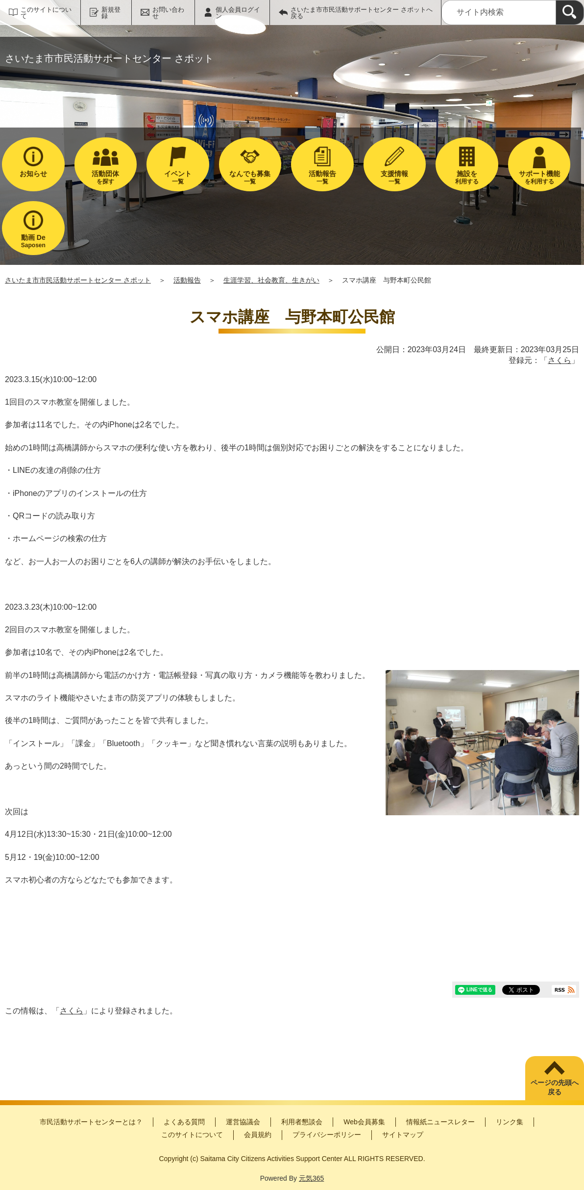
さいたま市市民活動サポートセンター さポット (78, 280)
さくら (559, 360)
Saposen (33, 241)
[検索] (570, 12)
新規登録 (111, 13)
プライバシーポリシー (326, 1134)
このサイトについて (46, 13)
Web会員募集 (364, 1122)
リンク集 (509, 1122)
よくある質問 (184, 1122)
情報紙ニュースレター (440, 1122)
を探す (105, 177)
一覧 (177, 177)
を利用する (539, 177)
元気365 (311, 1178)
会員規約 (257, 1134)
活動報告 (187, 280)
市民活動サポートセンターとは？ (91, 1122)
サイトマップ (402, 1134)
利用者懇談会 (301, 1122)
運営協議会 (243, 1122)
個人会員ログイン (238, 13)
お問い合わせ (168, 13)
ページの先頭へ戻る (555, 1087)
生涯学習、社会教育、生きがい (271, 280)
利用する (467, 177)
